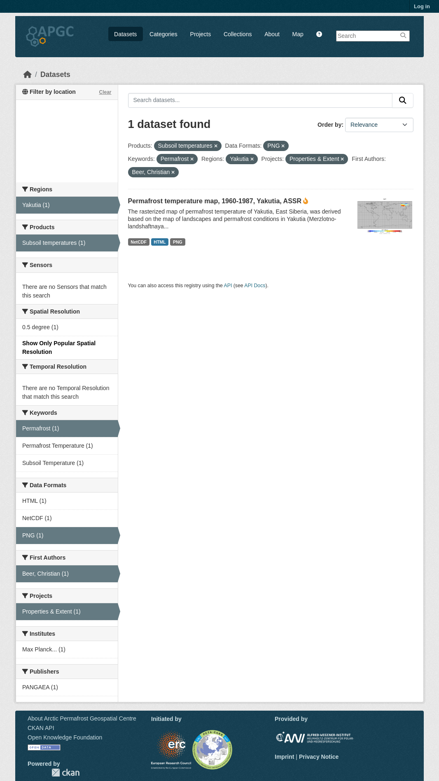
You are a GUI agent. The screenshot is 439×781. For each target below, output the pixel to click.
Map (298, 34)
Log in (422, 6)
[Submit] (402, 100)
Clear (105, 92)
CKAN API (41, 728)
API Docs (254, 285)
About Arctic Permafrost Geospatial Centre (82, 718)
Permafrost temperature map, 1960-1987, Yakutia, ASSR (215, 201)
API (228, 285)
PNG (177, 241)
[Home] (27, 74)
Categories (163, 34)
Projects (200, 34)
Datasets (125, 34)
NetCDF (139, 241)
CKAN (65, 772)
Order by (329, 124)
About (272, 34)
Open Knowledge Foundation (65, 737)
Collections (238, 34)
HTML (160, 241)
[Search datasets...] (260, 100)
